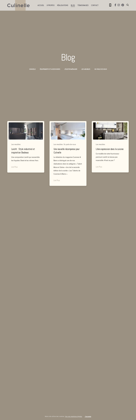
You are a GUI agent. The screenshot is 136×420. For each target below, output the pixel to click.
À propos (50, 5)
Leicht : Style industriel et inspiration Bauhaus (23, 150)
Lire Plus (14, 167)
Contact (94, 5)
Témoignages (82, 5)
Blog (73, 5)
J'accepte (88, 416)
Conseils (32, 69)
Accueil (41, 5)
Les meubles (85, 69)
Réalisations (62, 5)
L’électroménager (70, 69)
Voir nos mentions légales (73, 416)
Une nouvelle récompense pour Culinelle (66, 150)
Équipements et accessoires (50, 69)
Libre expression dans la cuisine (110, 149)
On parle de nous (100, 69)
